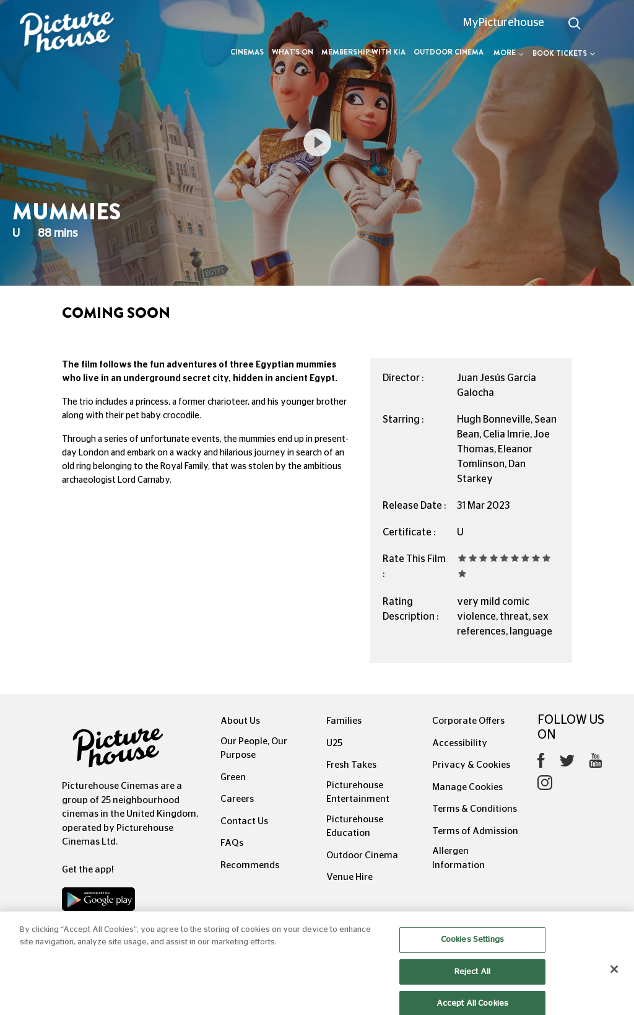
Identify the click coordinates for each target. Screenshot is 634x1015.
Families (344, 721)
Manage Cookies (467, 787)
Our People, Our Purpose (253, 748)
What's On (292, 52)
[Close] (614, 979)
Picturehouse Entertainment (357, 792)
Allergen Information (458, 858)
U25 (334, 743)
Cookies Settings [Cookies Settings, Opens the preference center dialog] (472, 950)
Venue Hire (349, 877)
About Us (240, 721)
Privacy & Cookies (471, 765)
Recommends (249, 865)
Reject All (472, 981)
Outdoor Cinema (449, 52)
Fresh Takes (351, 765)
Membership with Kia (363, 52)
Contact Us (244, 821)
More (508, 52)
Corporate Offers (468, 721)
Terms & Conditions (474, 809)
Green (233, 777)
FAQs (231, 843)
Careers (237, 799)
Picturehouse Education (354, 826)
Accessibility (459, 743)
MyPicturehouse (503, 23)
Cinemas (247, 52)
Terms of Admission (475, 831)
